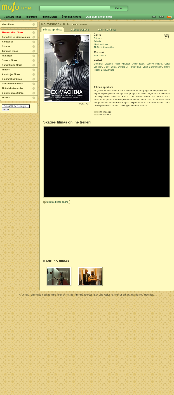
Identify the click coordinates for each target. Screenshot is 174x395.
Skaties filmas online (57, 202)
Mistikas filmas (101, 44)
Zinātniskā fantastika (12, 88)
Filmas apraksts (52, 29)
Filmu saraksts (49, 17)
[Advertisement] (115, 78)
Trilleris (6, 69)
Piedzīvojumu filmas (12, 83)
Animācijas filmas (11, 74)
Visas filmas (8, 24)
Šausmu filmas (9, 60)
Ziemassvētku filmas (12, 32)
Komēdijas (7, 42)
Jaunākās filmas (12, 17)
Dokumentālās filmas (12, 93)
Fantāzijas (7, 55)
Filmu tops (31, 17)
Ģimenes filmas (10, 51)
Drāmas (6, 46)
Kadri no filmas (107, 29)
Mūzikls (6, 97)
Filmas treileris (80, 29)
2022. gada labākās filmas (99, 17)
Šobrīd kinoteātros (71, 17)
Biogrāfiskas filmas (12, 79)
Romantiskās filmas (12, 65)
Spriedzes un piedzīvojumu (16, 37)
